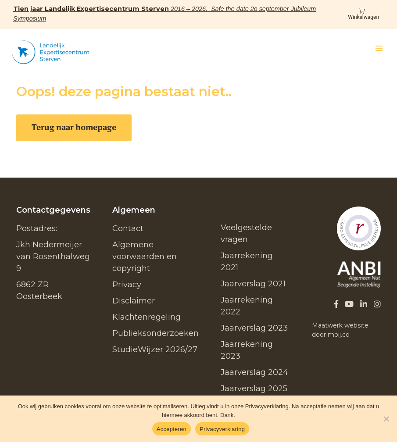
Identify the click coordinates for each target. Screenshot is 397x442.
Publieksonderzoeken (155, 333)
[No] (386, 418)
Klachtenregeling (146, 317)
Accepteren (171, 429)
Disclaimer (133, 301)
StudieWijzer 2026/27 (154, 349)
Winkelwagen (363, 14)
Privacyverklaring (222, 429)
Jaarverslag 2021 (253, 284)
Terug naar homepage (74, 127)
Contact (127, 228)
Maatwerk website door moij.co (340, 330)
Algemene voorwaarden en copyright (144, 256)
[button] (379, 48)
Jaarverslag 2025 (254, 388)
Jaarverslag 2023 (254, 328)
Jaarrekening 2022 (247, 306)
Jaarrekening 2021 (247, 261)
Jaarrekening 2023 (247, 350)
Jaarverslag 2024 (254, 372)
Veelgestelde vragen (246, 233)
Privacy (126, 284)
